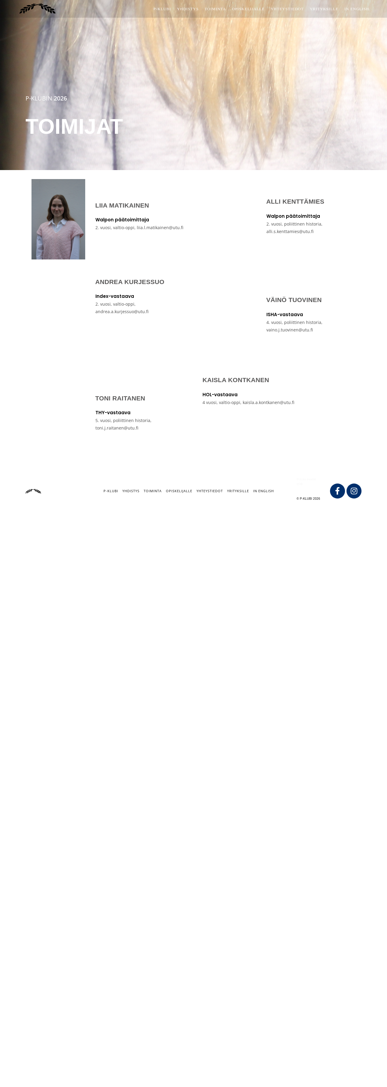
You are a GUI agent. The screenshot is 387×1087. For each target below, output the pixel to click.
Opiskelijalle (179, 491)
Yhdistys (131, 491)
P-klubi (111, 491)
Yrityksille (238, 491)
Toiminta (153, 491)
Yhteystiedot (209, 491)
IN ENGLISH (263, 491)
